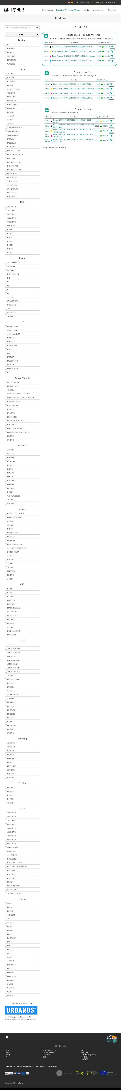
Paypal (7, 1073)
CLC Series (11, 93)
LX (8, 293)
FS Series (10, 473)
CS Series (10, 521)
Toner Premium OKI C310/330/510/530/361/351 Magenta (73, 56)
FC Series (10, 112)
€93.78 (105, 131)
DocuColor (12, 859)
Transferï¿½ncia (27, 1073)
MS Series (11, 537)
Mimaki (10, 930)
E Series (10, 237)
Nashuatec (11, 938)
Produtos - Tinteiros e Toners (68, 10)
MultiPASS (11, 158)
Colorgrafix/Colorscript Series (20, 398)
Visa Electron (23, 1073)
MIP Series (11, 488)
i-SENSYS (10, 124)
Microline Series (14, 608)
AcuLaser (11, 266)
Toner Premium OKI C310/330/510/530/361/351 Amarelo (73, 51)
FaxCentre (11, 878)
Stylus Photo (13, 301)
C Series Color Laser (15, 514)
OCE (9, 949)
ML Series (11, 762)
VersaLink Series (13, 886)
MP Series (11, 710)
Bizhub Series (12, 386)
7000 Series (11, 222)
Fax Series (11, 413)
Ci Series (10, 457)
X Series (10, 563)
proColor (11, 635)
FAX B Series (11, 97)
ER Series (10, 751)
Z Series (10, 579)
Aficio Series (12, 664)
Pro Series (11, 725)
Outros (84, 1059)
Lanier (9, 926)
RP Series (10, 729)
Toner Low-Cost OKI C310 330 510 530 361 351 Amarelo (74, 89)
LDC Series (11, 481)
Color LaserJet (13, 334)
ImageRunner (12, 135)
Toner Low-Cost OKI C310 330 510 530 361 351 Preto (73, 84)
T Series (10, 556)
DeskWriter (12, 345)
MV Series (11, 714)
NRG (9, 946)
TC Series (10, 500)
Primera (10, 972)
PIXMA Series (12, 174)
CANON (8, 1053)
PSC (8, 372)
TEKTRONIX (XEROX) (88, 1055)
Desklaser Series (14, 401)
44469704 (46, 51)
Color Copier (12, 330)
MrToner (20, 1083)
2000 (99, 51)
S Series (10, 249)
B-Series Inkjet (13, 274)
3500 (99, 47)
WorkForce (12, 313)
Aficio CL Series (13, 652)
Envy (9, 349)
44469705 (46, 56)
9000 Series (11, 844)
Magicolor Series (14, 428)
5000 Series (11, 218)
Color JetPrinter (14, 517)
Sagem (10, 984)
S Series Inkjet (13, 181)
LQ (8, 290)
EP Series (10, 409)
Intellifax (11, 56)
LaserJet (10, 357)
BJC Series (11, 81)
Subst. (46, 43)
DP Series (11, 465)
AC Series (11, 645)
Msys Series (11, 766)
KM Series (11, 477)
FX (8, 286)
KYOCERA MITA (48, 1053)
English (69, 2)
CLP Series (11, 743)
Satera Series (12, 185)
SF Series (10, 774)
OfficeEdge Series (14, 544)
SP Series (10, 440)
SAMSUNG (85, 1053)
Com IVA (97, 2)
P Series (10, 245)
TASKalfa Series (13, 496)
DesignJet (11, 338)
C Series (10, 233)
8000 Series (11, 840)
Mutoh (10, 934)
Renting (86, 10)
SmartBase (11, 193)
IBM (8, 919)
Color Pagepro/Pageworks (18, 394)
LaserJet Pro (12, 361)
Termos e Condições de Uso (27, 1066)
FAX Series (11, 48)
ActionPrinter (13, 263)
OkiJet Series (12, 616)
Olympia (10, 961)
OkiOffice (11, 619)
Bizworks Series (13, 679)
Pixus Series (12, 177)
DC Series (11, 461)
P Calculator (12, 166)
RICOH (83, 1051)
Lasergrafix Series (14, 421)
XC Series (10, 567)
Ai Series (10, 450)
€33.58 (107, 47)
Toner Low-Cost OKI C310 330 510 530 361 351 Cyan (73, 98)
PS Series (10, 436)
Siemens (10, 996)
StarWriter (12, 197)
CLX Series (11, 747)
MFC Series (11, 60)
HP (6, 1057)
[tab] (22, 34)
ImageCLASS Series (14, 128)
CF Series (10, 390)
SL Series (10, 778)
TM (8, 309)
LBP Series (11, 147)
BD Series (11, 791)
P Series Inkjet (13, 552)
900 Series (11, 226)
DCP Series (11, 45)
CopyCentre (12, 855)
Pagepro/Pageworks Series (18, 432)
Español (72, 2)
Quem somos (47, 10)
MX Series (11, 540)
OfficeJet (11, 365)
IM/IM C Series (12, 695)
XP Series (10, 316)
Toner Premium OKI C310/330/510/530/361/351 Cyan (72, 61)
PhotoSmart (12, 369)
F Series (10, 469)
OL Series (10, 627)
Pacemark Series (14, 631)
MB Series (11, 600)
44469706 (46, 60)
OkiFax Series (12, 612)
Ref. (47, 117)
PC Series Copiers (14, 170)
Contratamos (98, 10)
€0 (110, 2)
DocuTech (11, 874)
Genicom (11, 915)
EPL (8, 282)
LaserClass (11, 143)
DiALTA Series (12, 405)
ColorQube (12, 851)
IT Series (10, 698)
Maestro (19, 1073)
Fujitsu (10, 911)
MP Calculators (14, 151)
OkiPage (10, 623)
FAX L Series (11, 101)
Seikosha (11, 988)
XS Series (10, 575)
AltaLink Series (13, 847)
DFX (8, 278)
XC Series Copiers (14, 893)
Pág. (99, 43)
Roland (10, 980)
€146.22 (106, 121)
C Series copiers (13, 89)
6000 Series (11, 832)
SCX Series (11, 770)
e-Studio (11, 799)
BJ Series (10, 78)
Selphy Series (12, 189)
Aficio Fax (11, 656)
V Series (10, 253)
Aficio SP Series (13, 672)
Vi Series (10, 504)
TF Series (10, 803)
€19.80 (106, 84)
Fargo (10, 907)
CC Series (11, 454)
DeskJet (10, 342)
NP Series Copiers (14, 162)
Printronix (12, 976)
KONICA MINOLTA (49, 1051)
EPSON (7, 1055)
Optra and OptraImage (17, 548)
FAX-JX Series (12, 104)
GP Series (11, 116)
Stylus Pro (11, 305)
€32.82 (107, 51)
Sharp (9, 992)
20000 (97, 121)
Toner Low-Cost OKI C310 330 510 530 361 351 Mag (72, 93)
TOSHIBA (84, 1057)
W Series (10, 560)
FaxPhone (11, 108)
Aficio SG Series (13, 668)
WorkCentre (12, 890)
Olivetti (10, 957)
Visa (11, 1073)
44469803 (46, 47)
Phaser (10, 882)
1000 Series (11, 207)
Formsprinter (13, 533)
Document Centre (14, 863)
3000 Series (11, 214)
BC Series (10, 788)
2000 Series (11, 210)
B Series (10, 230)
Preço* (107, 43)
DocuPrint (11, 870)
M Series (10, 484)
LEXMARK (46, 1055)
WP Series (11, 64)
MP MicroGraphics (15, 154)
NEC (8, 942)
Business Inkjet (13, 326)
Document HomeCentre (17, 867)
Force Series (12, 417)
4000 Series (11, 824)
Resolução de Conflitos (48, 1066)
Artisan (10, 270)
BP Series (10, 85)
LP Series (10, 425)
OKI (44, 1057)
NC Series (11, 718)
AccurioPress (13, 382)
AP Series (10, 74)
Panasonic (11, 965)
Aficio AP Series (13, 649)
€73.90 (105, 126)
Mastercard (15, 1073)
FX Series (10, 754)
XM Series (11, 571)
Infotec (10, 923)
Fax (8, 353)
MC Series (11, 604)
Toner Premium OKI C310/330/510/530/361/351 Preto (72, 47)
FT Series (10, 687)
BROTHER (8, 1051)
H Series (10, 241)
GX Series (11, 691)
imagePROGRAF (13, 131)
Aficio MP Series (13, 660)
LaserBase (11, 139)
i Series (10, 120)
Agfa (9, 903)
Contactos (112, 10)
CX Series (10, 525)
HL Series (10, 52)
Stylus (10, 297)
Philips (10, 969)
